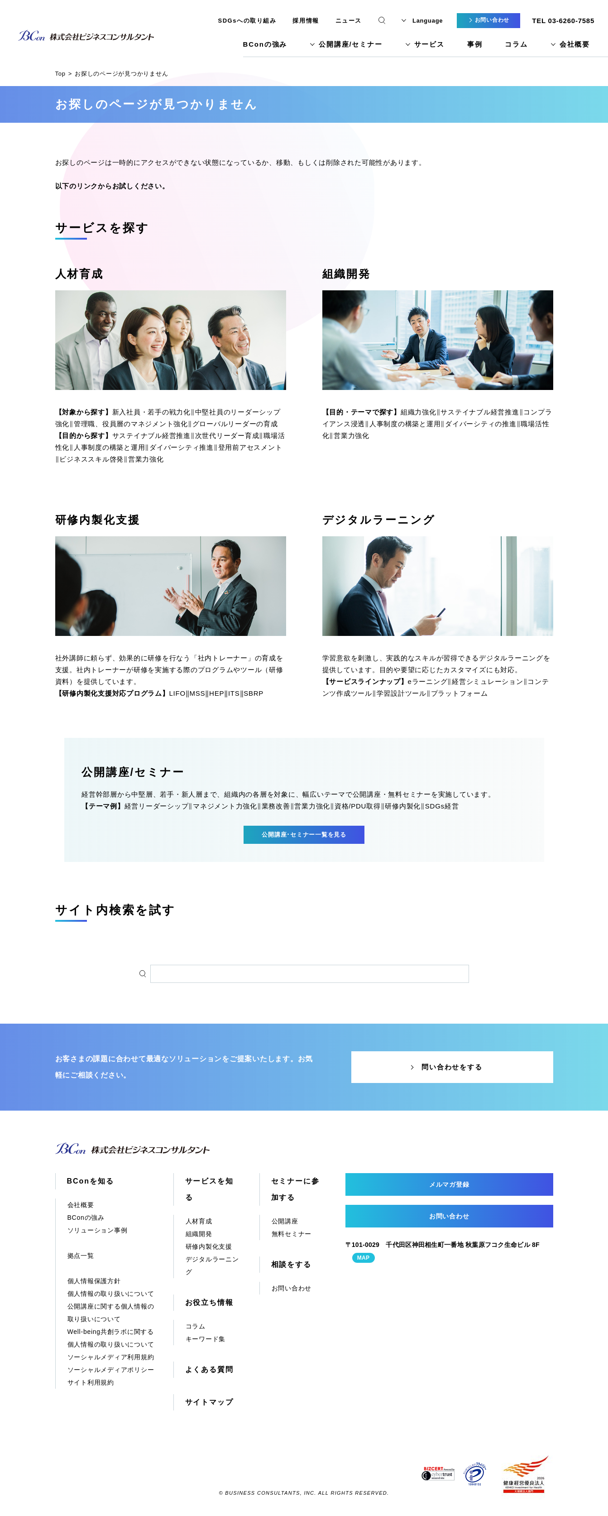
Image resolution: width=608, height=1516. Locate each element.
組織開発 (346, 274)
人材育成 (79, 274)
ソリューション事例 (97, 1230)
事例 (475, 44)
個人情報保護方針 (94, 1281)
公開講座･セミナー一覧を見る (304, 834)
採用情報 (305, 20)
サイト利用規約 (90, 1382)
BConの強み (265, 44)
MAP (363, 1258)
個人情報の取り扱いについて (110, 1293)
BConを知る (90, 1181)
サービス (429, 44)
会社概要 (575, 44)
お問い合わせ (292, 1288)
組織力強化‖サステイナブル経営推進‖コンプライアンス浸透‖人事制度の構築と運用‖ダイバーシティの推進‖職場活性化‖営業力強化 (437, 423)
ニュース (348, 20)
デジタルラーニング (379, 520)
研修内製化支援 (97, 520)
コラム (516, 44)
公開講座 (285, 1221)
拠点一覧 (80, 1255)
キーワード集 (206, 1339)
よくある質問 (209, 1369)
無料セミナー (292, 1233)
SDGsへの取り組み (247, 20)
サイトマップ (209, 1402)
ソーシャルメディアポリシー (110, 1369)
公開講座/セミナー (350, 44)
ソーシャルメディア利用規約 (110, 1357)
